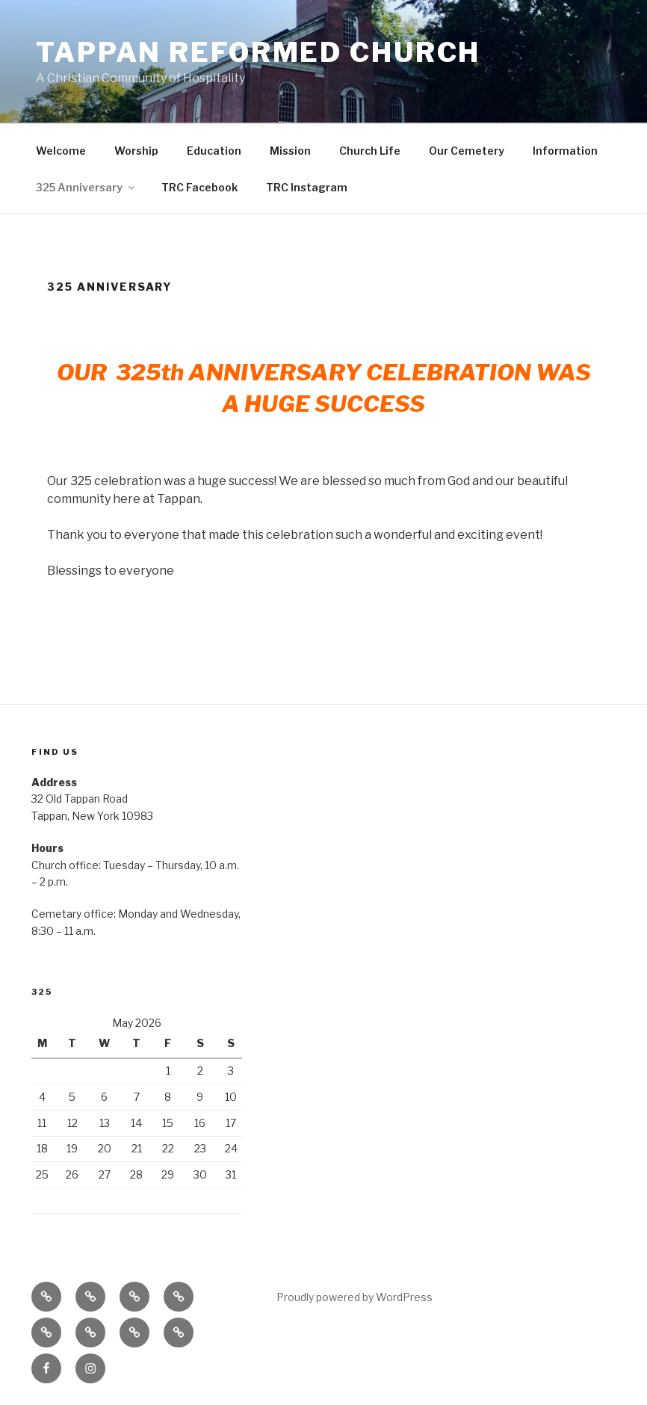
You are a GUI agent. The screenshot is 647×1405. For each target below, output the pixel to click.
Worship (136, 150)
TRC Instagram (306, 187)
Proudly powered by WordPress (354, 1297)
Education (214, 150)
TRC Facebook (199, 187)
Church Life (369, 150)
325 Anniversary (86, 187)
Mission (290, 150)
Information (565, 150)
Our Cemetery (466, 150)
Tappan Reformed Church (258, 52)
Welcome (61, 150)
